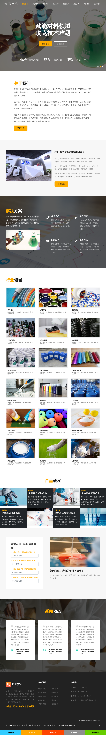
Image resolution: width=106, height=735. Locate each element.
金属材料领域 (11, 400)
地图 (73, 725)
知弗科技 (64, 725)
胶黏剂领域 (11, 431)
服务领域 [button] (61, 184)
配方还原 (66, 4)
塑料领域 (10, 310)
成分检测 (35, 725)
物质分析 (57, 725)
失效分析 (76, 4)
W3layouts (12, 725)
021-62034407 (83, 692)
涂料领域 (43, 310)
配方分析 (27, 725)
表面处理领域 (76, 370)
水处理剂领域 (44, 370)
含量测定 (49, 725)
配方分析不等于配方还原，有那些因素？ (87, 651)
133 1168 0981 (82, 687)
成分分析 (56, 4)
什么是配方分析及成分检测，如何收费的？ (22, 651)
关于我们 (35, 4)
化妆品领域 (11, 340)
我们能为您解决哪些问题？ (70, 152)
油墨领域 (43, 400)
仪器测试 (86, 4)
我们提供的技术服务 (65, 513)
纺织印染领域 (44, 431)
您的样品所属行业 (90, 493)
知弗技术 (11, 4)
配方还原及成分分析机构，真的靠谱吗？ (55, 651)
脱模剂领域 (11, 461)
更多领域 (75, 461)
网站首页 (25, 4)
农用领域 (43, 461)
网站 (70, 725)
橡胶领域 (75, 340)
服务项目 (45, 4)
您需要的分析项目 (11, 513)
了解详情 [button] (20, 128)
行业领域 (42, 696)
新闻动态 (42, 700)
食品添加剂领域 (77, 431)
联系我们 (97, 4)
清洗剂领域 (43, 340)
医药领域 (75, 310)
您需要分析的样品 (37, 493)
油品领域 (75, 400)
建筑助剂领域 (11, 370)
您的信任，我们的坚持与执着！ (67, 570)
